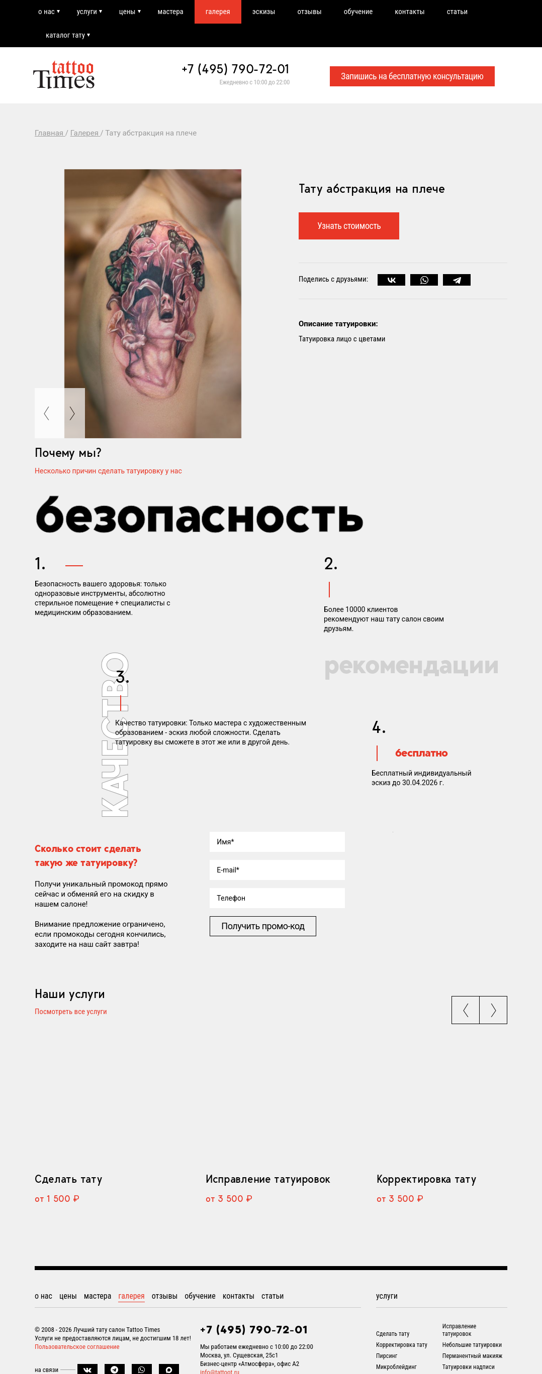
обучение (358, 11)
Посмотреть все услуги (71, 1013)
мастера (171, 11)
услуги (87, 11)
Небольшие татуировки (472, 1344)
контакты (410, 11)
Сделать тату (68, 1178)
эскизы (264, 11)
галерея (218, 11)
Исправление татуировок (268, 1178)
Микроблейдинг (396, 1366)
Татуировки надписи (468, 1366)
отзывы (310, 11)
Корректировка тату (426, 1178)
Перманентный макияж (472, 1355)
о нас (46, 11)
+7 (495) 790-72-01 (236, 68)
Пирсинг (386, 1355)
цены (127, 11)
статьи (457, 11)
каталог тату (65, 35)
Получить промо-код (262, 926)
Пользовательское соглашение (77, 1346)
